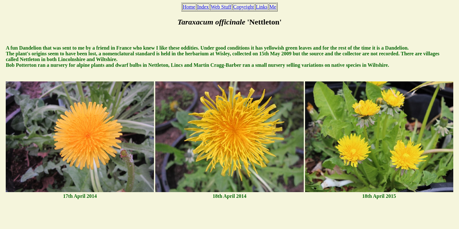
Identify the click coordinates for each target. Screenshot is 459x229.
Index (203, 7)
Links (261, 7)
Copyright (243, 7)
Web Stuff (221, 7)
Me (272, 7)
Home (189, 7)
